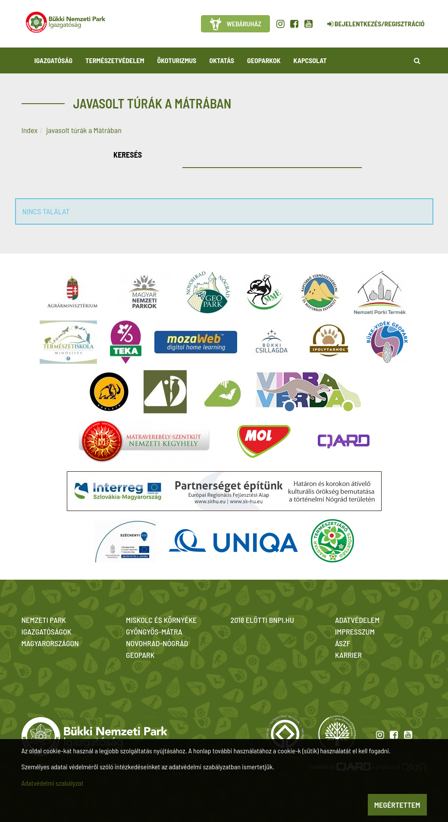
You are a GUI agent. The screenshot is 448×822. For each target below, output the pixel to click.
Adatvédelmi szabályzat (53, 783)
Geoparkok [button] (263, 60)
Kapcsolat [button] (310, 60)
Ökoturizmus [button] (177, 60)
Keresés (127, 154)
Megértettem (397, 804)
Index (30, 130)
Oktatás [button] (221, 60)
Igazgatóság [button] (53, 60)
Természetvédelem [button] (114, 60)
